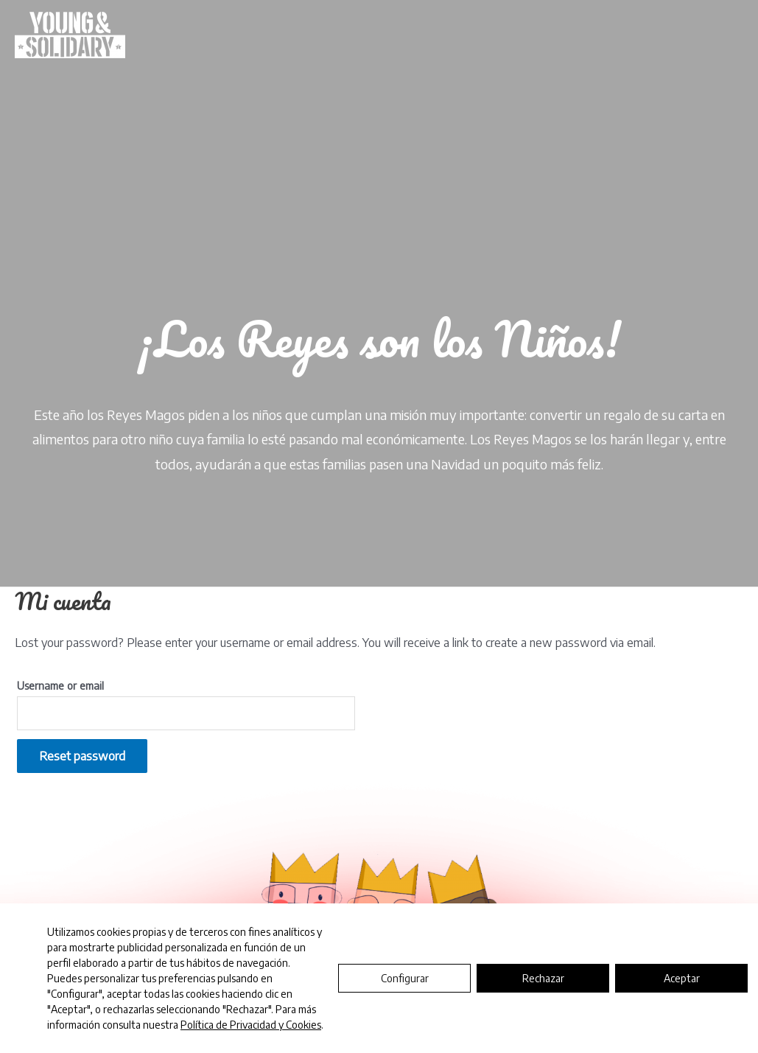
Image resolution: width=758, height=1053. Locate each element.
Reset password (82, 756)
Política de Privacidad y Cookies (250, 1024)
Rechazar (543, 978)
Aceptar (682, 978)
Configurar (405, 978)
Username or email (60, 685)
